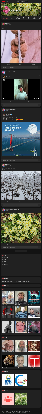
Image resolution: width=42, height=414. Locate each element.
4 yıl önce (6, 110)
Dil (39, 411)
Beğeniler (6, 371)
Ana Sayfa (7, 411)
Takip (5, 289)
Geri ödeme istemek (9, 412)
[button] (22, 1)
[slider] (15, 98)
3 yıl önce (6, 24)
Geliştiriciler (18, 412)
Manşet (14, 412)
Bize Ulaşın (16, 411)
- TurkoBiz (9, 24)
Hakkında (11, 411)
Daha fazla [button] (23, 412)
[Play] (4, 99)
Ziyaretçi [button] (39, 1)
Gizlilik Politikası (21, 411)
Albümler (6, 285)
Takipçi (5, 337)
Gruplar (5, 390)
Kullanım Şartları (27, 411)
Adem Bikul (15, 10)
